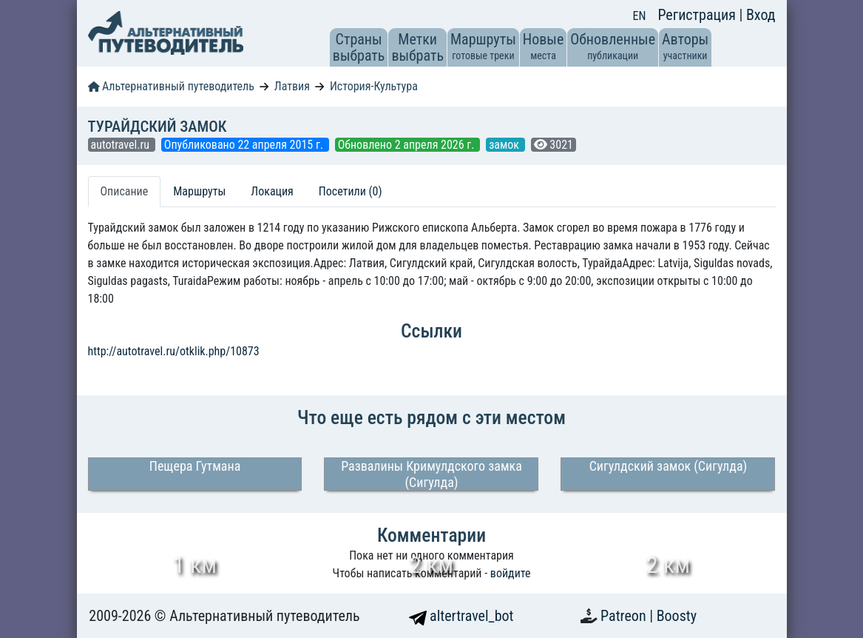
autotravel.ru (121, 145)
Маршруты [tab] (199, 191)
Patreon (624, 616)
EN (639, 16)
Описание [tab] (125, 191)
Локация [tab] (272, 191)
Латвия (292, 86)
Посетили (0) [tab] (350, 191)
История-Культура (374, 86)
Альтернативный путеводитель (171, 86)
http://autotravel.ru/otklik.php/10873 (174, 351)
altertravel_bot (461, 616)
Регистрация (698, 15)
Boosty (677, 616)
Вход (761, 15)
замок (505, 145)
